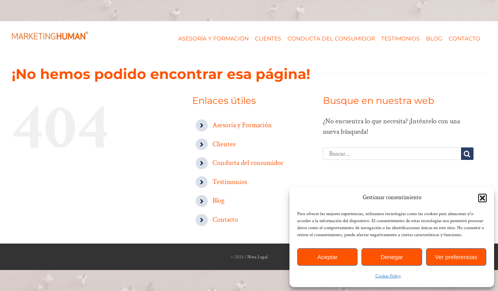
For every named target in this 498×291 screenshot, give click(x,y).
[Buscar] (467, 153)
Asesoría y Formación (242, 125)
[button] (482, 198)
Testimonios (229, 181)
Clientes (223, 144)
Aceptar (327, 257)
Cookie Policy (388, 276)
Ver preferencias (456, 257)
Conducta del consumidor (248, 162)
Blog (218, 200)
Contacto (225, 219)
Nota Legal (257, 257)
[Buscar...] (392, 153)
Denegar (392, 257)
